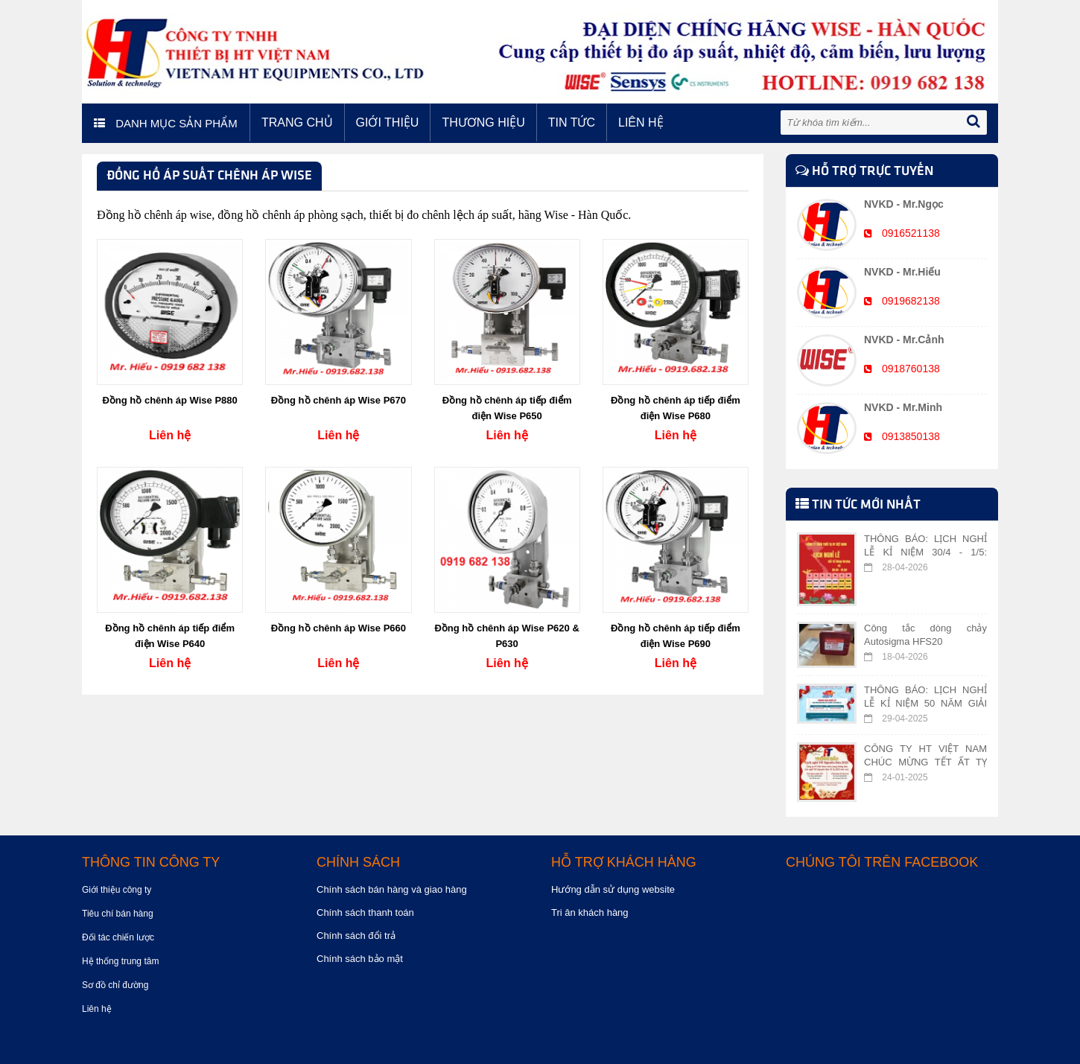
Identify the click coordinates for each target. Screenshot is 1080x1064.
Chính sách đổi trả (356, 935)
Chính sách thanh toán (365, 912)
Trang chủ (297, 122)
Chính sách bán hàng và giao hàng (392, 889)
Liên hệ (641, 122)
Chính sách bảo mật (360, 958)
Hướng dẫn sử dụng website (613, 889)
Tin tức (571, 122)
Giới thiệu (387, 122)
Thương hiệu (483, 122)
